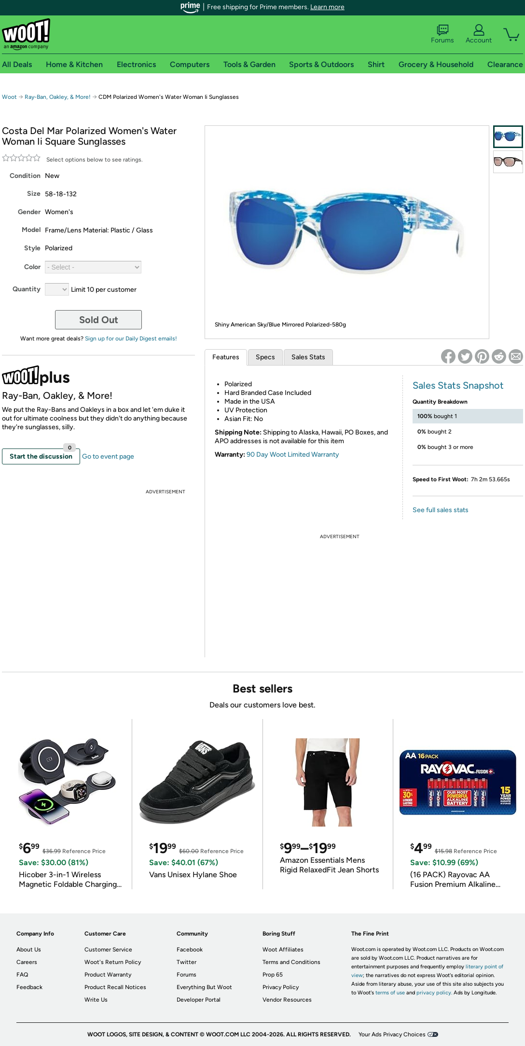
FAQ (22, 974)
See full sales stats (441, 510)
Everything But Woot (204, 987)
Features (225, 357)
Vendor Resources (287, 999)
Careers (26, 962)
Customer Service (108, 949)
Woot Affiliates (283, 949)
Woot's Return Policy (112, 962)
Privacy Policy (280, 987)
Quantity (27, 289)
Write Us (96, 999)
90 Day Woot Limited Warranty (293, 454)
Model (31, 230)
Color (32, 267)
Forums (442, 34)
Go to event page (108, 456)
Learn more (327, 7)
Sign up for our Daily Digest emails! (131, 338)
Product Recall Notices (115, 987)
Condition (25, 176)
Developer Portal (199, 999)
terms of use (390, 993)
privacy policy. (434, 993)
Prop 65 (272, 974)
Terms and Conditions (291, 962)
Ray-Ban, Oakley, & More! (58, 97)
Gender (29, 212)
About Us (28, 949)
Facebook (190, 949)
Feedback (29, 987)
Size (34, 194)
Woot (9, 97)
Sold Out (98, 320)
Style (32, 248)
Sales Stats (308, 357)
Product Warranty (107, 974)
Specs (265, 357)
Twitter (186, 962)
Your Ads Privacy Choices (392, 1034)
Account (479, 34)
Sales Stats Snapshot (458, 385)
